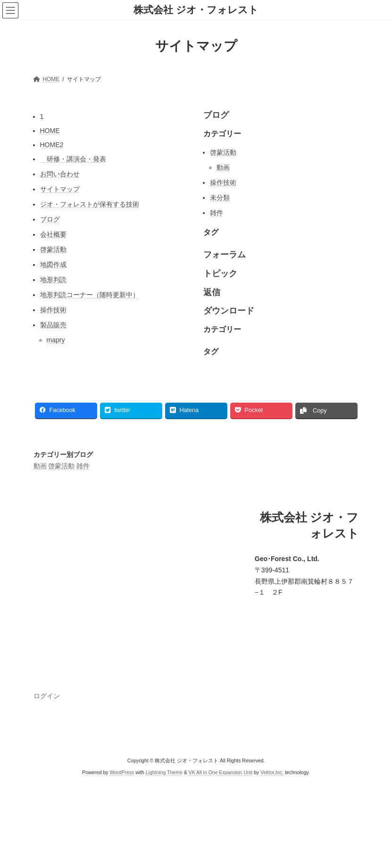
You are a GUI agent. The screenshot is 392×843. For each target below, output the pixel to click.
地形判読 (53, 279)
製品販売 (53, 325)
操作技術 (53, 310)
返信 (211, 292)
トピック (220, 273)
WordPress (122, 772)
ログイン (46, 696)
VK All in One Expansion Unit (220, 772)
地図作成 (53, 264)
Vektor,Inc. (272, 772)
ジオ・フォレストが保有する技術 (89, 204)
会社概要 (53, 234)
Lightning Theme (164, 772)
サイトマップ (60, 189)
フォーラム (224, 254)
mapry (56, 340)
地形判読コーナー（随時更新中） (89, 294)
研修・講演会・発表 (73, 159)
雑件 (216, 212)
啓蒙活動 (53, 249)
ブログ (50, 219)
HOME (50, 130)
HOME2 (52, 145)
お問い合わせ (60, 174)
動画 (223, 167)
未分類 (220, 197)
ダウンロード (228, 310)
